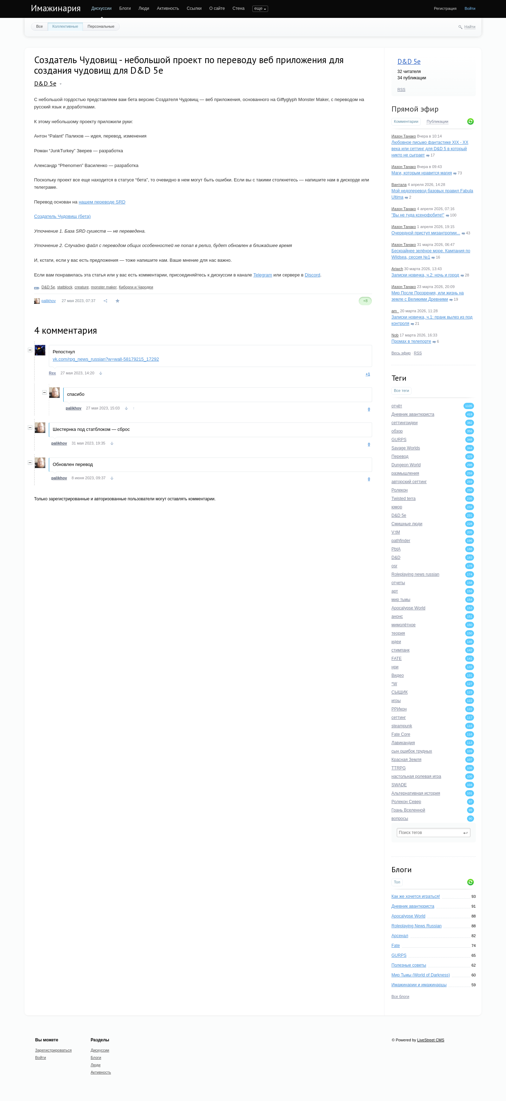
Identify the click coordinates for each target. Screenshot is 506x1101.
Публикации (437, 121)
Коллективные (65, 26)
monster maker (104, 287)
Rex (52, 373)
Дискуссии (101, 8)
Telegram (262, 275)
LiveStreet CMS (430, 1040)
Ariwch (397, 269)
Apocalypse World (408, 916)
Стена (239, 8)
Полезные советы (408, 965)
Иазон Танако (403, 136)
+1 (367, 374)
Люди (143, 8)
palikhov (48, 301)
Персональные (100, 26)
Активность (168, 8)
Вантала (399, 184)
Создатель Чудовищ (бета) (62, 216)
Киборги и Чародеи (136, 287)
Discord (312, 275)
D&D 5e (409, 61)
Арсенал (399, 935)
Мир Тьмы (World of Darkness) (420, 975)
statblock (64, 287)
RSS (401, 89)
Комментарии (406, 121)
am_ (395, 311)
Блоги (125, 8)
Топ (397, 882)
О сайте (217, 8)
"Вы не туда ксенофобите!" (417, 215)
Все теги (401, 390)
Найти (470, 27)
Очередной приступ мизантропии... (425, 233)
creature (81, 287)
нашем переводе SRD (102, 202)
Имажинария (56, 8)
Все (39, 26)
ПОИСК (259, 8)
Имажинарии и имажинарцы (419, 984)
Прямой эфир (415, 109)
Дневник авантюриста (412, 906)
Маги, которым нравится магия (421, 173)
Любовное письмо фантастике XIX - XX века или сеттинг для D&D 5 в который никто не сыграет (429, 149)
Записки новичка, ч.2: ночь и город (425, 275)
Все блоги (400, 996)
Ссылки (194, 8)
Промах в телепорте (411, 341)
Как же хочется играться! (415, 896)
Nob (394, 335)
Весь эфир (401, 353)
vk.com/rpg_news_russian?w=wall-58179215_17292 (106, 359)
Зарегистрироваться (53, 1050)
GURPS (399, 955)
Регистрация (445, 8)
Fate (395, 945)
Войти (470, 8)
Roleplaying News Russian (416, 925)
